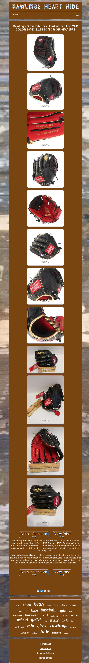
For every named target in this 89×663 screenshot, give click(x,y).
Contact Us (45, 648)
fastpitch (56, 632)
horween (32, 615)
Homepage (45, 644)
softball (54, 616)
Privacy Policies (45, 653)
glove (42, 625)
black (44, 615)
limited (54, 620)
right (62, 610)
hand (17, 605)
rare (49, 606)
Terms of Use (45, 658)
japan (27, 605)
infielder (73, 627)
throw (64, 605)
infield (22, 620)
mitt (30, 625)
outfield (73, 606)
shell (72, 621)
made (45, 621)
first (56, 605)
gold (36, 620)
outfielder (19, 627)
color (26, 612)
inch (64, 620)
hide (44, 631)
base (34, 610)
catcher (25, 632)
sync (71, 611)
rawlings (58, 625)
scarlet (64, 615)
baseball (48, 609)
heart (39, 604)
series (74, 615)
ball (20, 611)
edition (34, 633)
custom (67, 633)
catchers (17, 615)
